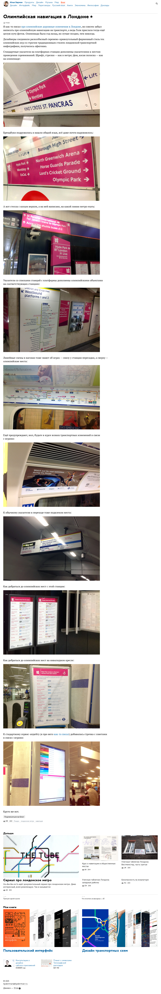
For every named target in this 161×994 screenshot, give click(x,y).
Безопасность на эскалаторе (135, 879)
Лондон (16, 821)
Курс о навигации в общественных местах (98, 865)
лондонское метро (27, 821)
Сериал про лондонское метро (27, 880)
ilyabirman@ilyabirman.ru (15, 983)
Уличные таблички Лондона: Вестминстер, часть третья (135, 863)
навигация (39, 821)
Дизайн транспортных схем (105, 951)
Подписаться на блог (14, 816)
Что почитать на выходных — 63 (93, 899)
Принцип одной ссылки (11, 899)
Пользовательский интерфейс (28, 951)
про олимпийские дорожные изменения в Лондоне (51, 26)
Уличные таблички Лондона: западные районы (96, 881)
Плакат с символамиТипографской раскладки (62, 963)
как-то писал (61, 734)
